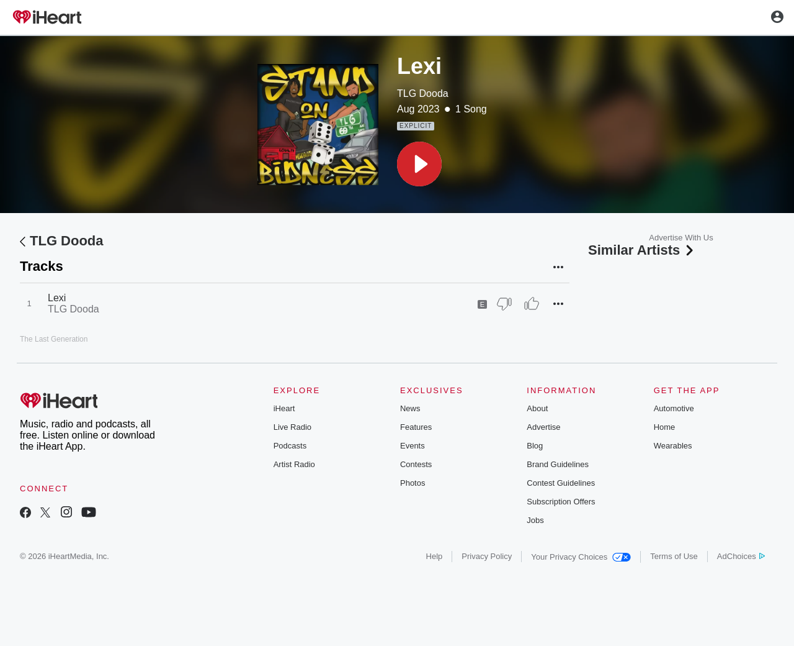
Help (434, 556)
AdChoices (741, 556)
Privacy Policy (487, 556)
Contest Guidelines (561, 483)
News (410, 408)
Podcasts (290, 445)
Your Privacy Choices (581, 557)
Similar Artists (642, 250)
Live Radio (292, 427)
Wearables (673, 445)
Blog (535, 445)
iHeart (284, 408)
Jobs (535, 520)
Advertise (543, 427)
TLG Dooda (422, 93)
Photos (412, 483)
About (537, 408)
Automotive (674, 408)
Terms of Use (674, 556)
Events (412, 445)
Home (665, 427)
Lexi (57, 298)
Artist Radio (294, 464)
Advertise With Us (681, 237)
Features (416, 427)
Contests (416, 464)
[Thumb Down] (504, 304)
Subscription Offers (561, 501)
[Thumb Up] (531, 304)
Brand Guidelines (558, 464)
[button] (419, 164)
